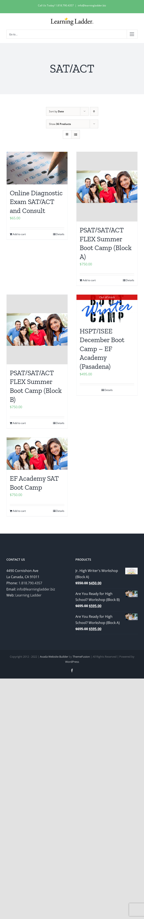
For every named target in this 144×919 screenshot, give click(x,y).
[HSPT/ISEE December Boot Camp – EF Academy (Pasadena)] (106, 308)
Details (60, 234)
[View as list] (75, 134)
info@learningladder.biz (92, 5)
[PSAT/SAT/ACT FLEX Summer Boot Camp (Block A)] (106, 186)
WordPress (72, 662)
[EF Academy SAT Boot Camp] (37, 453)
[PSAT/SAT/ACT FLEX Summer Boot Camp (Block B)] (37, 329)
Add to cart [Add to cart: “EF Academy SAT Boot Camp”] (19, 511)
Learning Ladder (28, 595)
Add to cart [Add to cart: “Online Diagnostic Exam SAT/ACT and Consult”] (19, 234)
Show (60, 124)
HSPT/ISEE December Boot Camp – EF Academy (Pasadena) (102, 348)
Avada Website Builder (54, 656)
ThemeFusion (81, 656)
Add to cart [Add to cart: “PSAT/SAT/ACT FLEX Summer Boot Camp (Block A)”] (89, 280)
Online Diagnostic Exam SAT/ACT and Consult (36, 202)
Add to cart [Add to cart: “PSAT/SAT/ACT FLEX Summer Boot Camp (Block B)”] (19, 423)
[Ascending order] (94, 111)
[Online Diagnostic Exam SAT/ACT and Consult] (37, 168)
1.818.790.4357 (30, 583)
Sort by (56, 111)
